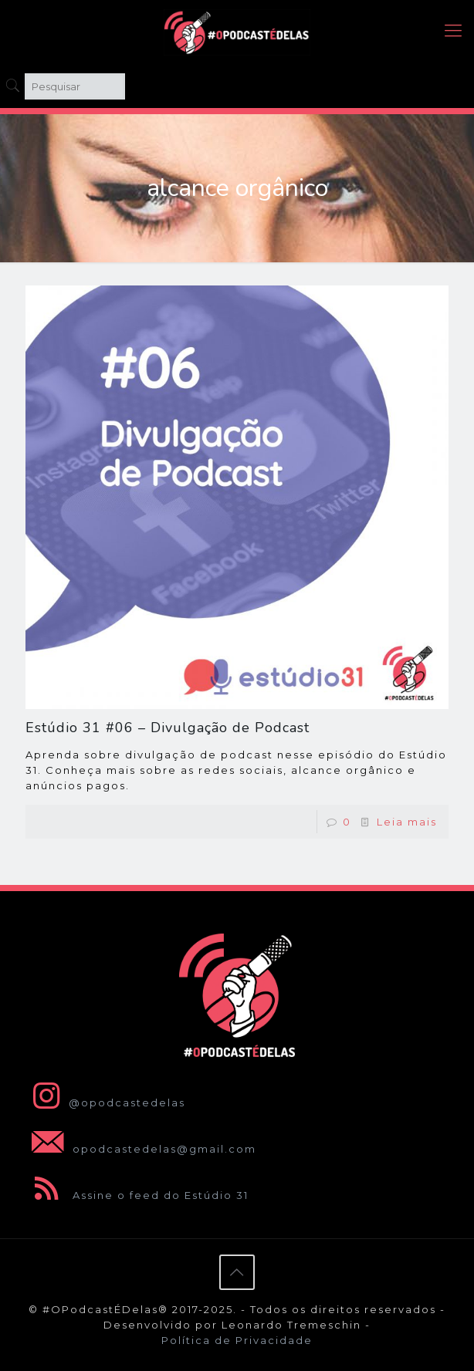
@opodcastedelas (105, 1102)
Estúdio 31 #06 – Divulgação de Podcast (167, 727)
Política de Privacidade (237, 1340)
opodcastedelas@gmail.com (140, 1149)
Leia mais (407, 822)
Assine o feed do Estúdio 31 (137, 1195)
